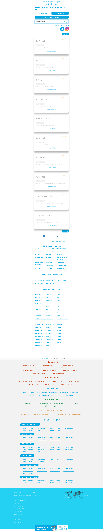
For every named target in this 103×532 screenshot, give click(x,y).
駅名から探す (60, 13)
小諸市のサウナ (39, 313)
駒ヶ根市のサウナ (61, 313)
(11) (50, 280)
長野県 (38, 45)
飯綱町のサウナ (39, 348)
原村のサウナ (38, 330)
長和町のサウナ (61, 342)
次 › (54, 236)
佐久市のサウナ (39, 294)
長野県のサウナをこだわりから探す (52, 17)
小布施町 (42, 200)
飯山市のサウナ (61, 345)
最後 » (57, 236)
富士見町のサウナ (39, 304)
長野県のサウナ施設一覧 (45, 361)
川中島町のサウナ (50, 336)
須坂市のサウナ (50, 345)
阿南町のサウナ (39, 345)
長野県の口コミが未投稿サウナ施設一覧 (62, 25)
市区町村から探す (43, 13)
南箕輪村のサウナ (61, 327)
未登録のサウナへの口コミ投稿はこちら (60, 241)
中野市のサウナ (61, 307)
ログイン (100, 3)
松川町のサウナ (50, 339)
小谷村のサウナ (50, 304)
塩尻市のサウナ (50, 310)
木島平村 (42, 220)
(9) (39, 283)
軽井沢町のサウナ (50, 307)
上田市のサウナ (50, 294)
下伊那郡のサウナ (50, 316)
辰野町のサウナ (39, 342)
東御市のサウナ (61, 304)
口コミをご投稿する (51, 51)
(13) (39, 280)
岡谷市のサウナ (39, 336)
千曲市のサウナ (39, 298)
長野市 (42, 123)
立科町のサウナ (39, 307)
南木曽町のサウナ (39, 327)
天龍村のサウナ (39, 333)
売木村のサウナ (61, 330)
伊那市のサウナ (61, 300)
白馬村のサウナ (50, 298)
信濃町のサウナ (61, 319)
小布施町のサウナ (50, 333)
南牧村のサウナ (39, 310)
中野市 (42, 45)
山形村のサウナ (61, 333)
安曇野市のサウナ (50, 300)
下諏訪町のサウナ (61, 316)
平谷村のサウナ (61, 336)
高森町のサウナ (50, 348)
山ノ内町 (42, 64)
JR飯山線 (52, 361)
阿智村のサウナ (39, 300)
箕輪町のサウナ (61, 339)
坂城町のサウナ (50, 330)
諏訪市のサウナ (61, 298)
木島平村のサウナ (39, 339)
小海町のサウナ (61, 310)
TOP (39, 361)
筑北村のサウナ (50, 313)
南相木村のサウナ (50, 327)
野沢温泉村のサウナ (51, 342)
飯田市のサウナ (61, 294)
